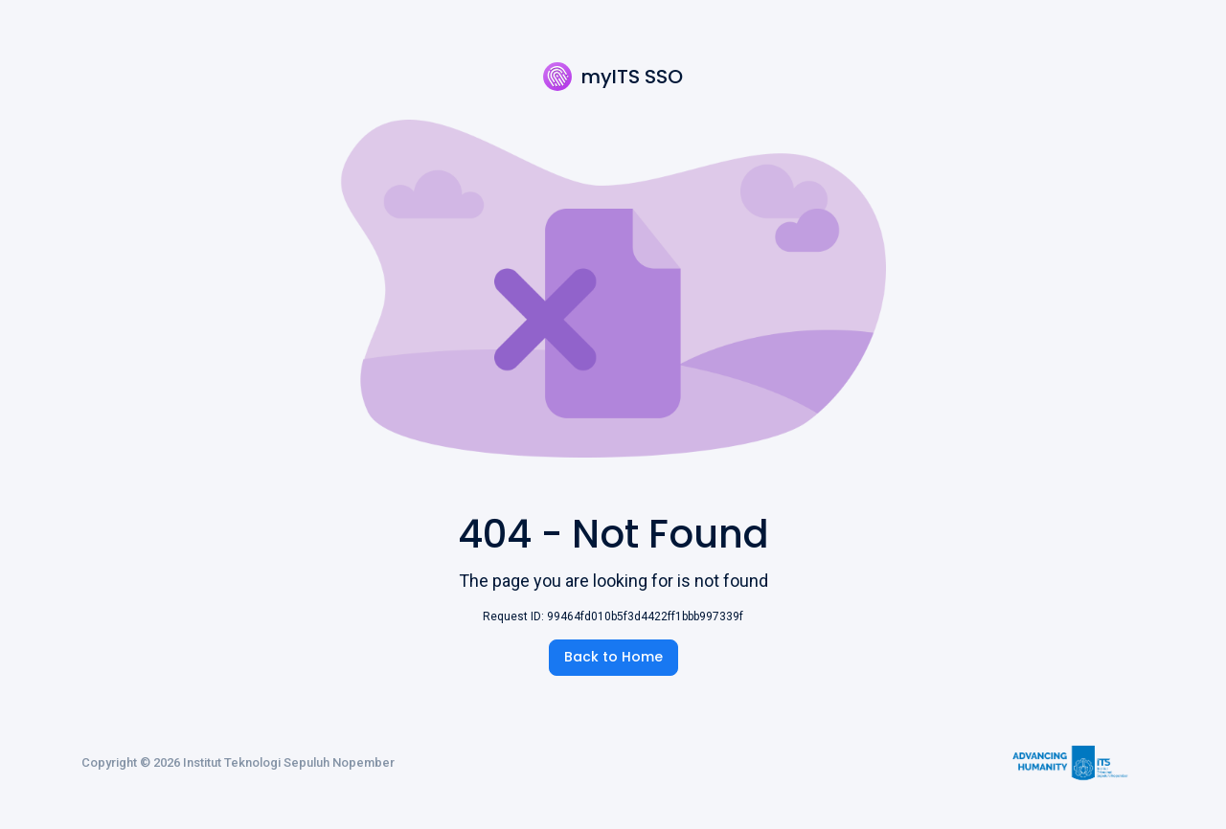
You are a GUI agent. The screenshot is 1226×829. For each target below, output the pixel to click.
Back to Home (613, 656)
